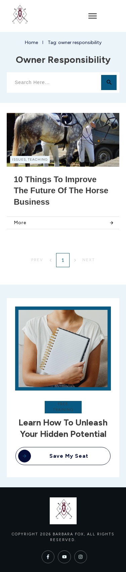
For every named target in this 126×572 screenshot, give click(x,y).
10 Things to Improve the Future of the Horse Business (61, 190)
